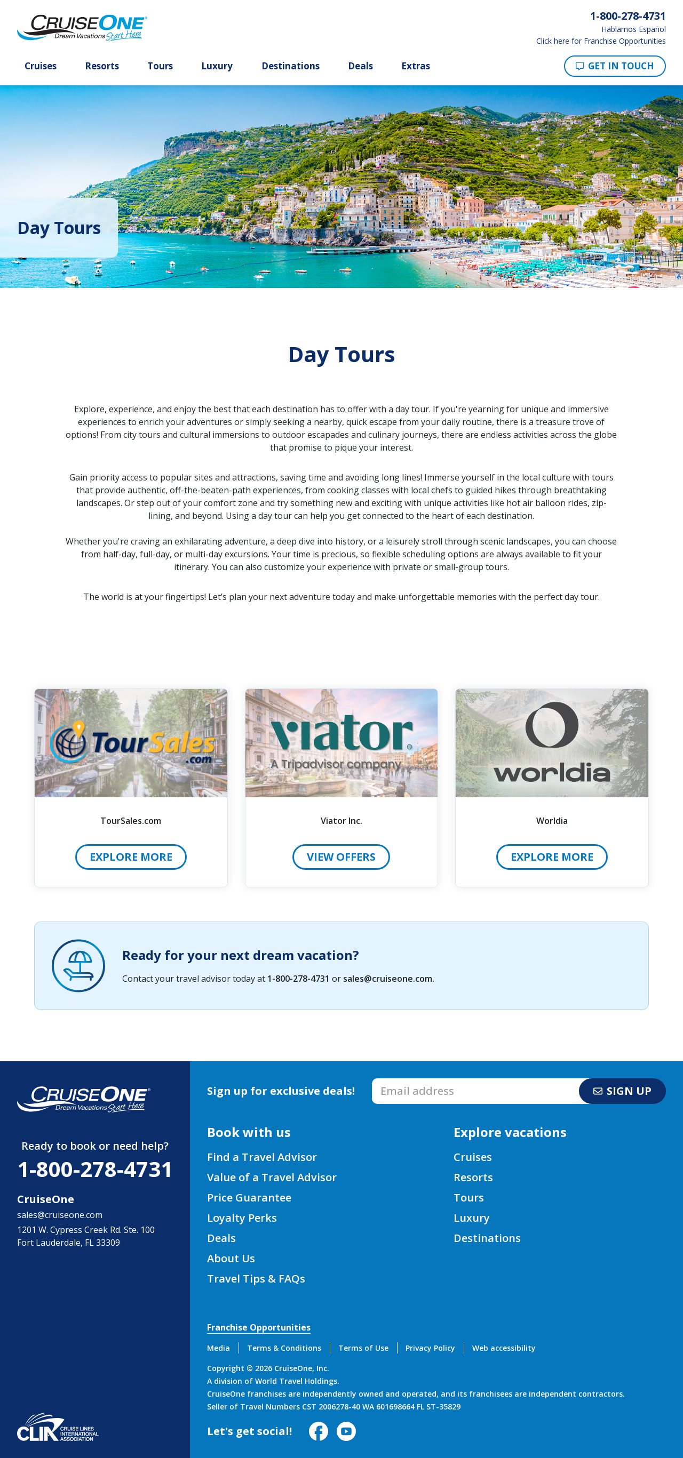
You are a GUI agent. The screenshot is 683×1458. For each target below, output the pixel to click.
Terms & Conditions (284, 1348)
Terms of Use (363, 1348)
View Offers (341, 857)
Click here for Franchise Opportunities (601, 41)
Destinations (290, 66)
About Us (231, 1258)
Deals (360, 66)
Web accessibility (504, 1348)
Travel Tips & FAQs (256, 1278)
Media (218, 1348)
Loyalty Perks (242, 1218)
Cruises (41, 66)
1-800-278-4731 (298, 978)
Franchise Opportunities (259, 1327)
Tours (160, 66)
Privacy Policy (430, 1348)
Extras (415, 66)
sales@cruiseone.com (387, 978)
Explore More (131, 857)
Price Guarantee (249, 1197)
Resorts (102, 66)
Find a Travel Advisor (262, 1157)
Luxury (217, 66)
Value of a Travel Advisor (272, 1177)
